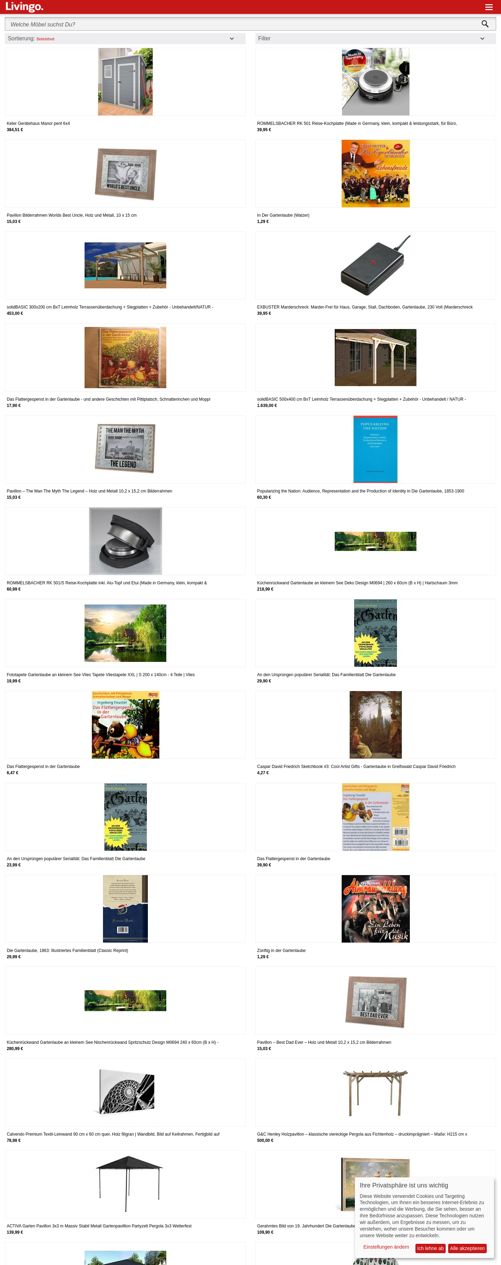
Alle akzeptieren (467, 1248)
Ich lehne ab (430, 1248)
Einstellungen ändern (386, 1247)
